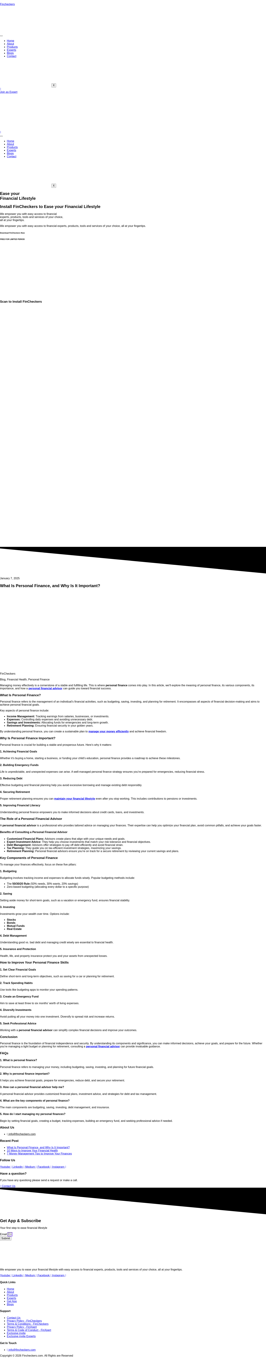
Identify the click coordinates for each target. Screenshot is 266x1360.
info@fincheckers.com (21, 1134)
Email (4, 1234)
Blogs (10, 53)
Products (12, 46)
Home (10, 40)
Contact (11, 56)
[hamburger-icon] (1, 35)
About (10, 43)
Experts (11, 50)
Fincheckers (7, 4)
